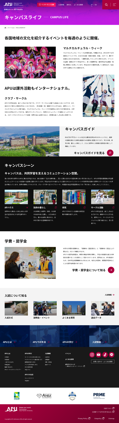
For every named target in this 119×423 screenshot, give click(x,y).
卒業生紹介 (7, 364)
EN (96, 5)
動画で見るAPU (8, 367)
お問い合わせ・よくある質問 (102, 361)
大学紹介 (7, 357)
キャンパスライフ (29, 378)
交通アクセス (108, 408)
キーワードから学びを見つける (32, 357)
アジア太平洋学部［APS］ (31, 364)
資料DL (69, 5)
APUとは (7, 353)
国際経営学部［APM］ (30, 362)
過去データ (48, 364)
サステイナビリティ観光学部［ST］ (34, 359)
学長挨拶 (7, 359)
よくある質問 (78, 5)
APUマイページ (75, 365)
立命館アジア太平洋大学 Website (103, 412)
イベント (68, 353)
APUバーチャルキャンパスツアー (13, 369)
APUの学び (28, 353)
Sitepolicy (98, 418)
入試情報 (61, 5)
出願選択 (47, 359)
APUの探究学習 (29, 367)
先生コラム (27, 369)
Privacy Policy (82, 418)
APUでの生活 (29, 374)
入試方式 (47, 357)
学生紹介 (27, 380)
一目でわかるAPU (9, 362)
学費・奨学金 (48, 362)
